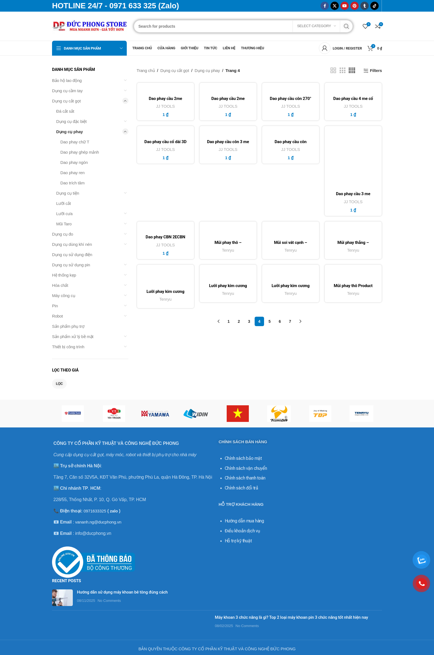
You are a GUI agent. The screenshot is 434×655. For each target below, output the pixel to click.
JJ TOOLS (165, 106)
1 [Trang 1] (229, 323)
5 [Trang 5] (269, 323)
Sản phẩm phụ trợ (68, 326)
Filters (376, 70)
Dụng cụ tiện (67, 193)
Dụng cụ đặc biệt (71, 121)
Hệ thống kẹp (64, 275)
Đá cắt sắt (65, 111)
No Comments (109, 601)
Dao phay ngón (74, 162)
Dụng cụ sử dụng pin (71, 264)
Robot (57, 316)
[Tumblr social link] (364, 6)
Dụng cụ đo (62, 234)
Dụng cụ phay (69, 131)
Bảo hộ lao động (67, 80)
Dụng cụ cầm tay (67, 90)
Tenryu (228, 251)
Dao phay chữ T (74, 142)
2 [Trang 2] (239, 323)
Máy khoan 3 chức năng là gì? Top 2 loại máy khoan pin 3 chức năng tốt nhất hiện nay (291, 617)
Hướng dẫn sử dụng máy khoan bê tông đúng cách (122, 592)
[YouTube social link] (344, 6)
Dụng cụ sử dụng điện (72, 254)
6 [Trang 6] (280, 323)
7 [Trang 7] (290, 323)
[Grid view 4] (352, 70)
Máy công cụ (63, 295)
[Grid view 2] (333, 70)
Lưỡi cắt (63, 203)
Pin (55, 305)
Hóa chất (60, 285)
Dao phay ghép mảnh (79, 152)
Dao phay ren (72, 172)
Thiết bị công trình (68, 346)
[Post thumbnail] (62, 597)
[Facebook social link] (325, 6)
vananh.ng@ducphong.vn (98, 522)
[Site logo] (90, 25)
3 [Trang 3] (249, 323)
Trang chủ (146, 70)
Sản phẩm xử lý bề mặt (73, 336)
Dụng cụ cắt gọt (66, 101)
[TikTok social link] (374, 6)
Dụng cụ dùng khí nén (72, 244)
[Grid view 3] (342, 70)
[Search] (243, 26)
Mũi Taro (64, 223)
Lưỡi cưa (64, 213)
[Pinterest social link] (354, 6)
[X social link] (334, 6)
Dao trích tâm (72, 182)
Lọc (59, 384)
